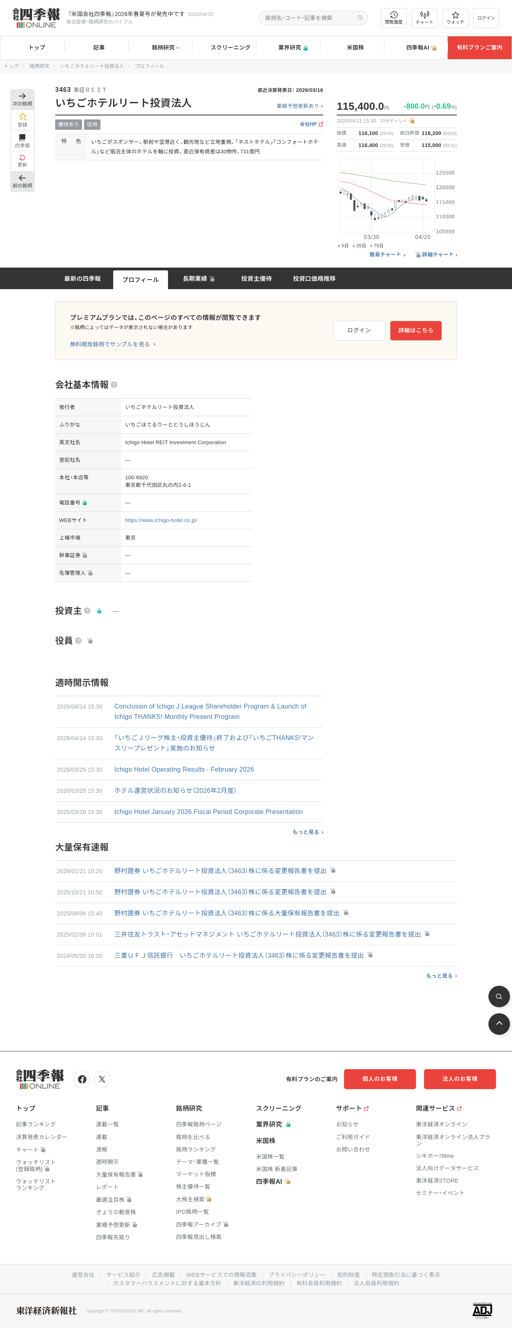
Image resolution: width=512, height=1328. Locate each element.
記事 (96, 48)
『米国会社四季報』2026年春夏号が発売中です (126, 14)
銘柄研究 (160, 48)
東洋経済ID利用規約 (259, 1283)
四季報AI (416, 48)
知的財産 (348, 1275)
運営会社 (83, 1275)
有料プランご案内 (479, 47)
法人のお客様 (460, 1079)
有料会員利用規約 (319, 1283)
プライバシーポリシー (297, 1275)
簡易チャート (386, 255)
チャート (425, 18)
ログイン (486, 18)
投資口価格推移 (314, 278)
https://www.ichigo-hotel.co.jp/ (161, 520)
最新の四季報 (82, 278)
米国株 (352, 48)
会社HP (308, 124)
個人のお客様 (380, 1079)
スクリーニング (224, 48)
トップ (32, 47)
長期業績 (195, 278)
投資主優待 (256, 278)
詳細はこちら (416, 330)
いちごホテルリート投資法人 (92, 66)
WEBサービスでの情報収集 (221, 1275)
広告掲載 (163, 1275)
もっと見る (305, 832)
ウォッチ (455, 18)
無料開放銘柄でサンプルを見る (110, 344)
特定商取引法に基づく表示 (406, 1275)
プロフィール (140, 279)
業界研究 (288, 47)
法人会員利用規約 (376, 1283)
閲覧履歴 (394, 17)
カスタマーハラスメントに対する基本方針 (167, 1283)
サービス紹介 (123, 1275)
